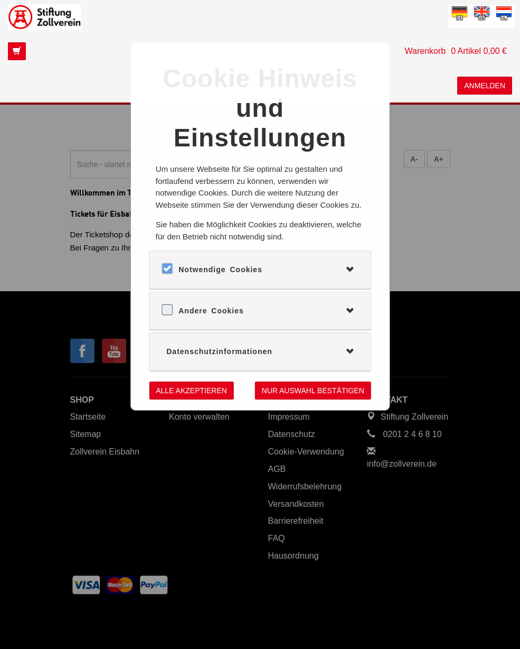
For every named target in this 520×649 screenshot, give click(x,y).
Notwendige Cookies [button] (220, 269)
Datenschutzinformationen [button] (219, 351)
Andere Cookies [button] (211, 311)
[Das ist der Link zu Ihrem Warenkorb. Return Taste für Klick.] (260, 51)
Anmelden (484, 85)
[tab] (260, 269)
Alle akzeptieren (191, 390)
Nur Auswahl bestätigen (313, 390)
